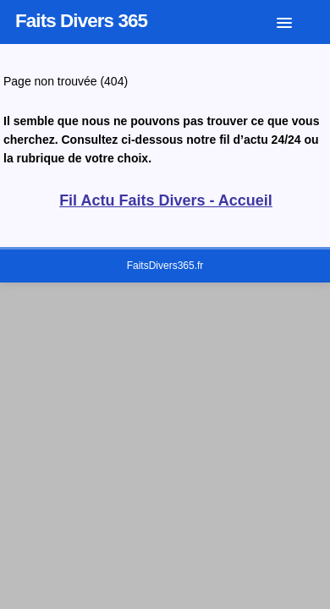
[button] (297, 19)
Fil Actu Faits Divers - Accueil (165, 200)
